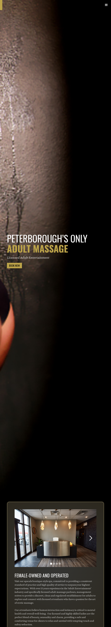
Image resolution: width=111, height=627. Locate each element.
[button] (106, 5)
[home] (21, 5)
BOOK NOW (14, 265)
